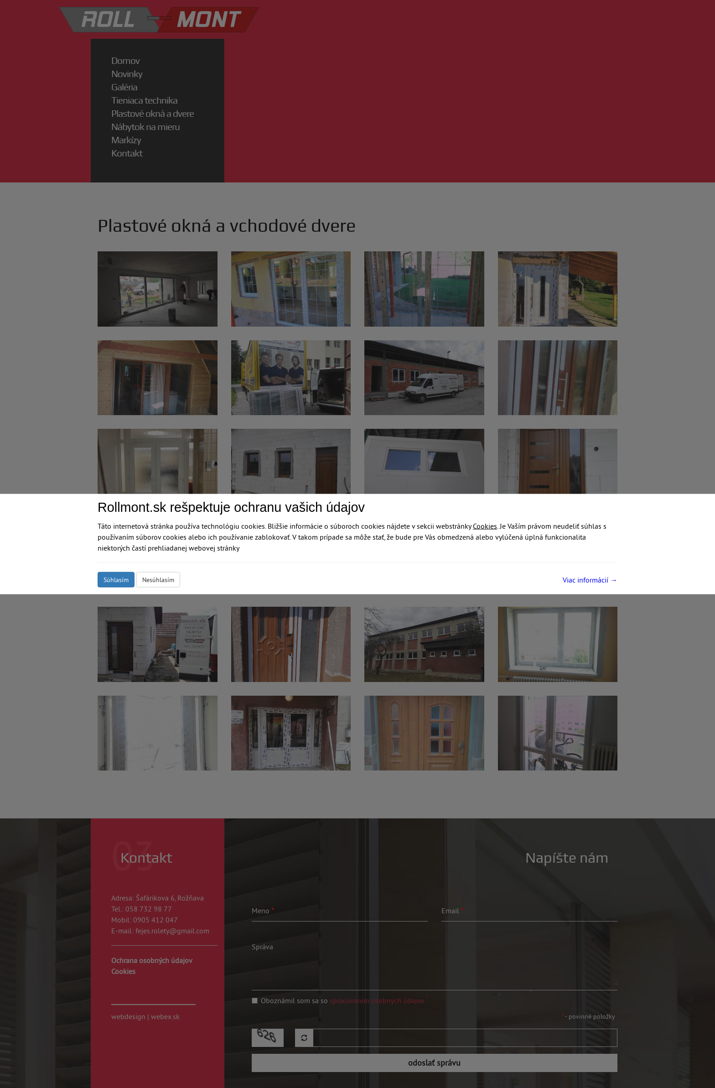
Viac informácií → (590, 579)
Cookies (485, 526)
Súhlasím (116, 580)
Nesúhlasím (158, 580)
